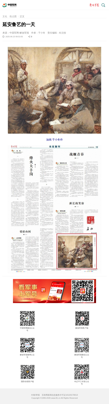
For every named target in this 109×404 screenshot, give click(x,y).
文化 (4, 16)
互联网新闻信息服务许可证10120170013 (60, 395)
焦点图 (13, 16)
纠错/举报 (35, 395)
